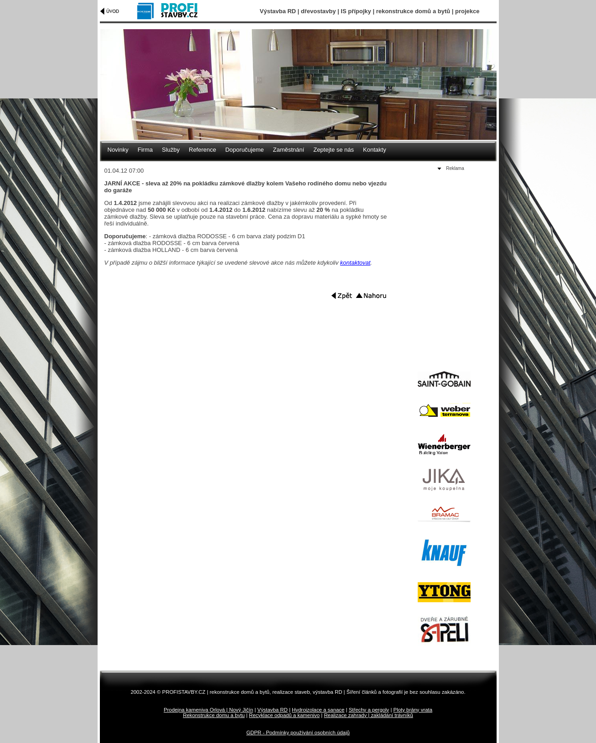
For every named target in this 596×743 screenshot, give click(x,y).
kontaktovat (355, 262)
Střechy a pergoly (369, 709)
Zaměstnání (289, 149)
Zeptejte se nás (333, 149)
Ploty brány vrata (413, 709)
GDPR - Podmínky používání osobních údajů (298, 732)
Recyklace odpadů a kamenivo (284, 715)
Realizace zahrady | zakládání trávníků (368, 715)
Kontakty (374, 149)
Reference (202, 149)
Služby (171, 149)
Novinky (118, 149)
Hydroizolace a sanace (318, 709)
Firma (145, 149)
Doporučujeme (244, 149)
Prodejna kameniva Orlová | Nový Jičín (208, 709)
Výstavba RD (272, 709)
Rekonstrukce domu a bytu (214, 715)
